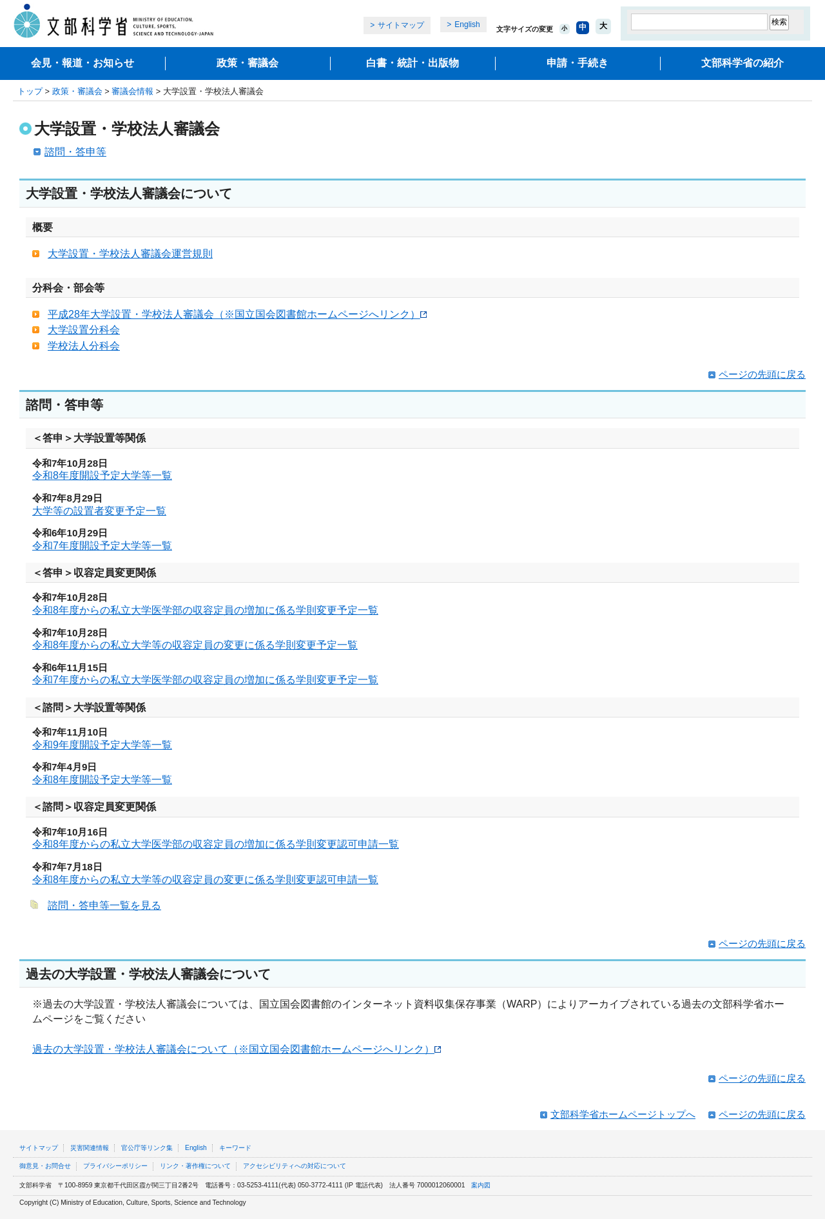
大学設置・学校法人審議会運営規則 (130, 253)
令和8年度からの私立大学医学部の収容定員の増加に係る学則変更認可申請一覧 (215, 844)
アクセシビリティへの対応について (294, 1165)
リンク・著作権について (195, 1165)
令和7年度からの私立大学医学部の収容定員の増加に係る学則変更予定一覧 (205, 679)
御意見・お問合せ (45, 1165)
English (467, 24)
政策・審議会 (247, 62)
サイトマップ (401, 25)
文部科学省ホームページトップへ (622, 1114)
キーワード (235, 1147)
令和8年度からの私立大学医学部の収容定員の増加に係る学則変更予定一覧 (205, 610)
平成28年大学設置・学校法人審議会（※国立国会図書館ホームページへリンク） (237, 314)
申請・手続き (577, 62)
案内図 (480, 1185)
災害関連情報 (89, 1147)
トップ (30, 91)
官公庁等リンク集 (147, 1147)
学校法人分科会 (84, 345)
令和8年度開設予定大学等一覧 (102, 475)
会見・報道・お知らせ (82, 62)
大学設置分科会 (84, 329)
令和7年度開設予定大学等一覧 (102, 545)
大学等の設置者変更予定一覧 (99, 510)
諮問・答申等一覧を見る (104, 905)
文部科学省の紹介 (742, 62)
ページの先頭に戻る (762, 374)
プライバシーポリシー (115, 1165)
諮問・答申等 (75, 151)
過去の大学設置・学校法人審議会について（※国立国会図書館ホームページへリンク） (236, 1049)
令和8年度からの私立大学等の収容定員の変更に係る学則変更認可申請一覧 (205, 879)
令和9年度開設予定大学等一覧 (102, 744)
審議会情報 (132, 91)
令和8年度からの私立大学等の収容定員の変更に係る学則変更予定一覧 (195, 644)
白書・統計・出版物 (412, 62)
